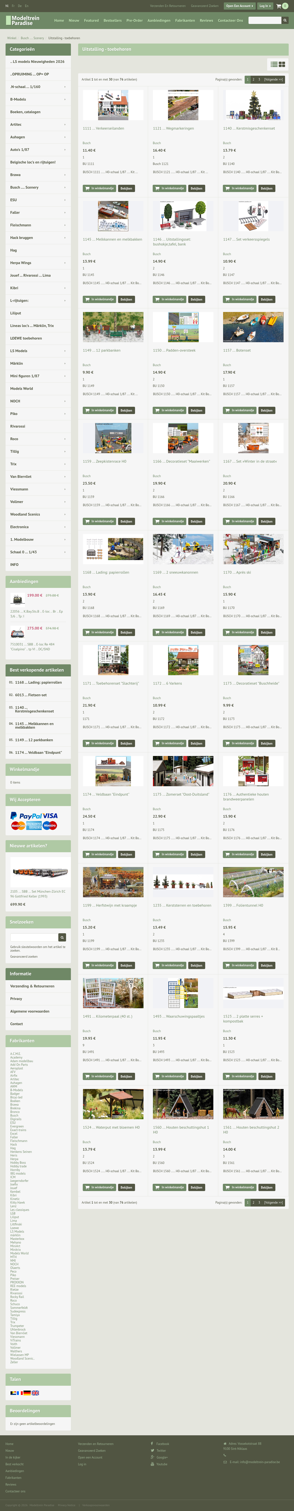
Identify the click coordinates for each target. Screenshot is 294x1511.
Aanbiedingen (159, 20)
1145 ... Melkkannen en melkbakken (34, 725)
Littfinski (16, 1224)
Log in (264, 6)
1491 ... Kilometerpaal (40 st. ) (108, 1016)
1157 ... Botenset (237, 350)
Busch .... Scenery (32, 38)
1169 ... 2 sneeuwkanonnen (175, 572)
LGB (12, 1213)
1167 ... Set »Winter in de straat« (250, 461)
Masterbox (17, 1239)
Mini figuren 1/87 (24, 375)
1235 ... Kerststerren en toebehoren (182, 905)
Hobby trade (18, 1166)
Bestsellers (113, 20)
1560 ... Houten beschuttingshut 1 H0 (181, 1129)
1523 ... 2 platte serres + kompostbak (243, 1018)
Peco (13, 1271)
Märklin (16, 363)
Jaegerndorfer (19, 1181)
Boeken (15, 1101)
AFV (13, 1072)
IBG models (18, 1173)
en (26, 6)
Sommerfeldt (19, 1308)
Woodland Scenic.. (22, 1358)
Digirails (16, 1119)
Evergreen (17, 1126)
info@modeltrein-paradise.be (260, 1462)
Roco (14, 438)
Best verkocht (15, 1464)
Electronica (19, 526)
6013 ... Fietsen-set (31, 694)
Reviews (206, 20)
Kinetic (15, 1199)
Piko (14, 413)
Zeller (14, 1362)
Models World (21, 388)
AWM (13, 1086)
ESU (13, 199)
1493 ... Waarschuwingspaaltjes (178, 1016)
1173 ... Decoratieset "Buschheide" (251, 683)
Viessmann (19, 489)
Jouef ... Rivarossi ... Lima (30, 275)
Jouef (13, 1188)
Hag (13, 250)
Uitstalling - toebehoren (64, 38)
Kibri (14, 287)
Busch (14, 1115)
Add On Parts (19, 1065)
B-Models (18, 99)
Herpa (14, 1159)
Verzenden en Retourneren (168, 6)
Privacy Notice (66, 1505)
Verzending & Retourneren (32, 986)
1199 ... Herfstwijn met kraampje (110, 905)
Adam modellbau (21, 1061)
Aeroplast (16, 1068)
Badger (15, 1094)
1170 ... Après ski (237, 572)
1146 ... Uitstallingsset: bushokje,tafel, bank (172, 241)
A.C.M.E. (15, 1054)
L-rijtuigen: (19, 300)
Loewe (14, 1228)
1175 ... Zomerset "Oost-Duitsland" (181, 794)
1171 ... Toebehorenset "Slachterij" (111, 683)
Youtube (159, 1464)
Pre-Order (135, 20)
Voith (13, 1344)
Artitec (16, 124)
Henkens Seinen (21, 1152)
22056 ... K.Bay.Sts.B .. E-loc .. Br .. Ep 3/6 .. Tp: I (36, 613)
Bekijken (126, 188)
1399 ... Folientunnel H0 (243, 905)
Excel (13, 1134)
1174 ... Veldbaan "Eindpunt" (38, 752)
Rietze (14, 1290)
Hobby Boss (18, 1163)
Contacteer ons (230, 20)
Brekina (15, 1108)
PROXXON (17, 1282)
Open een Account (238, 6)
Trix (13, 463)
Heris (13, 1155)
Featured (91, 20)
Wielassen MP (19, 1355)
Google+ (159, 1457)
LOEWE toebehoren (26, 338)
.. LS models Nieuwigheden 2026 (37, 61)
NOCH (15, 401)
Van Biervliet (20, 476)
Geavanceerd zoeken (24, 957)
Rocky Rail (17, 1297)
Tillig (14, 451)
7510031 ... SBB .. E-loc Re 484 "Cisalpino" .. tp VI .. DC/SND (32, 646)
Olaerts (15, 1268)
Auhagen (17, 136)
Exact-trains (18, 1130)
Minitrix (15, 1250)
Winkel (11, 38)
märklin (15, 1235)
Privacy (16, 998)
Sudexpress (18, 1311)
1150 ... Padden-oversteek (174, 350)
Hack (13, 1144)
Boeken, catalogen (25, 111)
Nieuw (74, 20)
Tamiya (15, 1315)
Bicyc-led (16, 1097)
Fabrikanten (185, 20)
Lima (13, 1221)
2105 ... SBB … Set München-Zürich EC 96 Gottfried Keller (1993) (37, 893)
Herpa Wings (20, 262)
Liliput (15, 313)
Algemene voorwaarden (30, 1011)
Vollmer (16, 501)
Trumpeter (17, 1326)
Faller (15, 212)
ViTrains (15, 1340)
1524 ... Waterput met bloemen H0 (111, 1127)
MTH (13, 1257)
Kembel (15, 1192)
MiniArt (15, 1246)
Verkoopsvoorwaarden (96, 1505)
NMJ (13, 1261)
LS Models (18, 350)
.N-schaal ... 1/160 (25, 86)
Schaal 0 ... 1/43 (23, 551)
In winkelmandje (103, 188)
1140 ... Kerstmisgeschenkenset (34, 709)
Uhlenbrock (18, 1329)
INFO (14, 564)
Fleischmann (20, 224)
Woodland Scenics (25, 514)
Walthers (16, 1351)
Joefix (14, 1184)
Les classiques (19, 1210)
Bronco (15, 1112)
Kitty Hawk (17, 1202)
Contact (16, 1023)
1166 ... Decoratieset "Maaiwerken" (181, 461)
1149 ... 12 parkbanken (34, 739)
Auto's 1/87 (20, 149)
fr (13, 6)
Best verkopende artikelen (37, 670)
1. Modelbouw (22, 539)
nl (7, 6)
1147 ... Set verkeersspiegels (246, 239)
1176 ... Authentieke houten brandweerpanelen (246, 796)
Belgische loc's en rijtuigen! (33, 162)
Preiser (15, 1279)
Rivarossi (17, 426)
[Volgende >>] (273, 79)
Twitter (158, 1451)
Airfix (13, 1076)
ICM (13, 1177)
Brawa (15, 174)
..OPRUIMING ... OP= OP (29, 74)
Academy (16, 1057)
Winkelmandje (24, 769)
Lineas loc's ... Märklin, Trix (32, 325)
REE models (18, 1286)
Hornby (15, 1170)
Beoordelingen (25, 1410)
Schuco (15, 1304)
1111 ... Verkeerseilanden (103, 128)
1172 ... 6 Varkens (167, 683)
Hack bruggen (21, 237)
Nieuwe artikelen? (28, 846)
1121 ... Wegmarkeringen (173, 128)
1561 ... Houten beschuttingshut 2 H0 (251, 1129)
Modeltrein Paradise (42, 1505)
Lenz (13, 1206)
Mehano (15, 1242)
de (20, 6)
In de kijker (13, 1457)
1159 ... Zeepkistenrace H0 (105, 461)
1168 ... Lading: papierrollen (38, 682)
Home (59, 20)
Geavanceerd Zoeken (205, 6)
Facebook (160, 1444)
